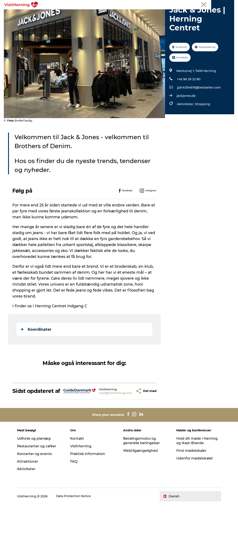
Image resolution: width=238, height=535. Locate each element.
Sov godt (181, 14)
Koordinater (36, 353)
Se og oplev (139, 14)
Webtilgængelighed (140, 481)
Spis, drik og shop (84, 14)
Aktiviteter (28, 499)
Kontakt (78, 469)
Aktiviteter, (186, 128)
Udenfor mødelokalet (194, 488)
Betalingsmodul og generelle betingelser (141, 471)
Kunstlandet (114, 14)
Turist (171, 4)
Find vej (161, 14)
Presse (229, 4)
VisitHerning (82, 477)
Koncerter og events (36, 484)
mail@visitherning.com (105, 420)
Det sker (56, 14)
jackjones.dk (185, 120)
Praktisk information (89, 484)
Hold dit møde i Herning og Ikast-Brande (196, 471)
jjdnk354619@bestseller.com (199, 112)
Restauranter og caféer (39, 477)
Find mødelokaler (191, 481)
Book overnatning (119, 18)
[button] (126, 418)
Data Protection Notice (75, 527)
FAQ (74, 492)
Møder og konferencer (207, 4)
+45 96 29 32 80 (188, 103)
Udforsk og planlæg (36, 469)
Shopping (202, 128)
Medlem (184, 4)
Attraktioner (29, 492)
